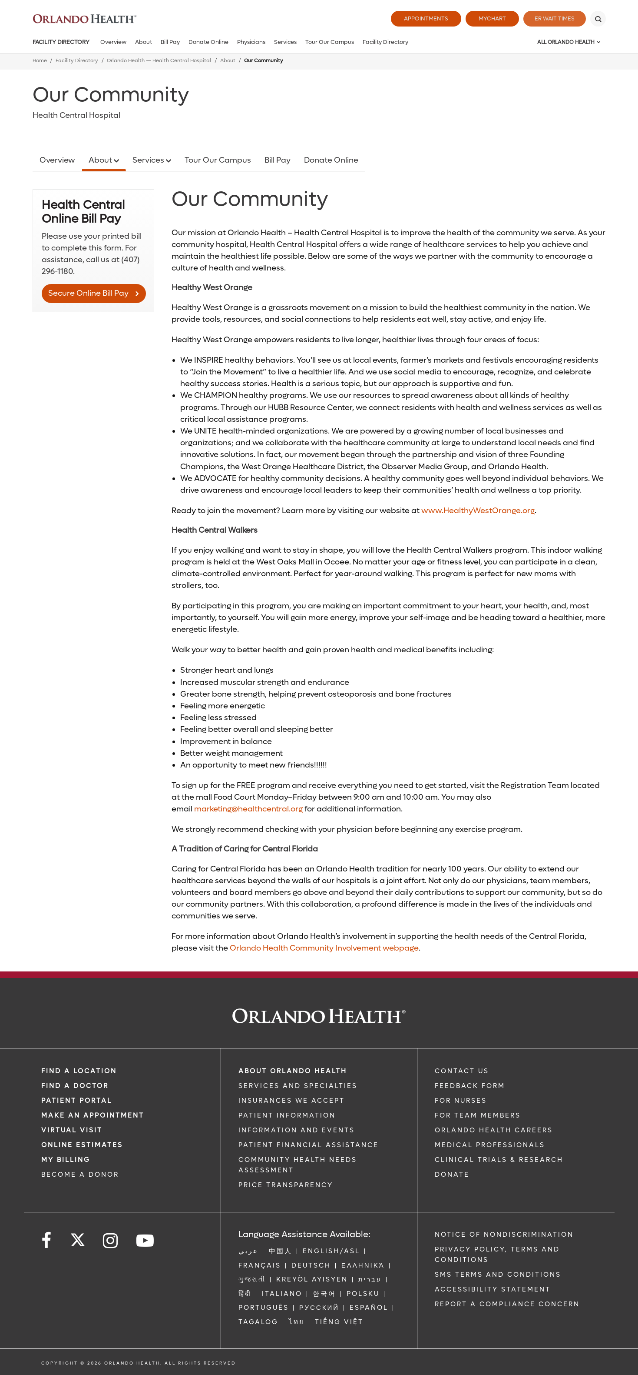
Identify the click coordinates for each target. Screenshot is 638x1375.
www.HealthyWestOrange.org (478, 511)
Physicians (251, 42)
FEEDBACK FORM (470, 1085)
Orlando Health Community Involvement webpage (324, 948)
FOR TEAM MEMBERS (478, 1115)
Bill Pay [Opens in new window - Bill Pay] (277, 160)
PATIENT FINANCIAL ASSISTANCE (308, 1145)
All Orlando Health (566, 42)
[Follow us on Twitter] (78, 1237)
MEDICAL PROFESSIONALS (490, 1145)
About (143, 42)
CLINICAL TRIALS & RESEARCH (499, 1159)
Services (285, 42)
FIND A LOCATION (79, 1071)
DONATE (452, 1174)
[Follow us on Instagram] (111, 1240)
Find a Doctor (75, 1085)
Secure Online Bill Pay (88, 293)
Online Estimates (82, 1145)
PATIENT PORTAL (76, 1100)
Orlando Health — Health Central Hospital (159, 60)
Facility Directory (61, 42)
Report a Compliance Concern (507, 1304)
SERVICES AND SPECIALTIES (297, 1085)
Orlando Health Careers (494, 1130)
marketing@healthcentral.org (248, 809)
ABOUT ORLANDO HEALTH (292, 1071)
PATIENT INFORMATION (287, 1115)
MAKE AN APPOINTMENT (92, 1115)
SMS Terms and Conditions (498, 1274)
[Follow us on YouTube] (145, 1240)
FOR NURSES (461, 1100)
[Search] (598, 19)
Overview (113, 42)
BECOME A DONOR (80, 1174)
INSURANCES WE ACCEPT (291, 1100)
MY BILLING (65, 1159)
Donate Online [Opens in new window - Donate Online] (331, 160)
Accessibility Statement (493, 1289)
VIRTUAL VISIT (71, 1130)
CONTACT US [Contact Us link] (462, 1071)
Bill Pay (170, 42)
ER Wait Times (553, 18)
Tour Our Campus (329, 42)
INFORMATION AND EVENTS (296, 1130)
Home (40, 60)
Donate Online (208, 42)
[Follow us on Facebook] (47, 1240)
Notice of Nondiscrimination (504, 1234)
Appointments (422, 18)
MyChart (488, 18)
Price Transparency (285, 1185)
